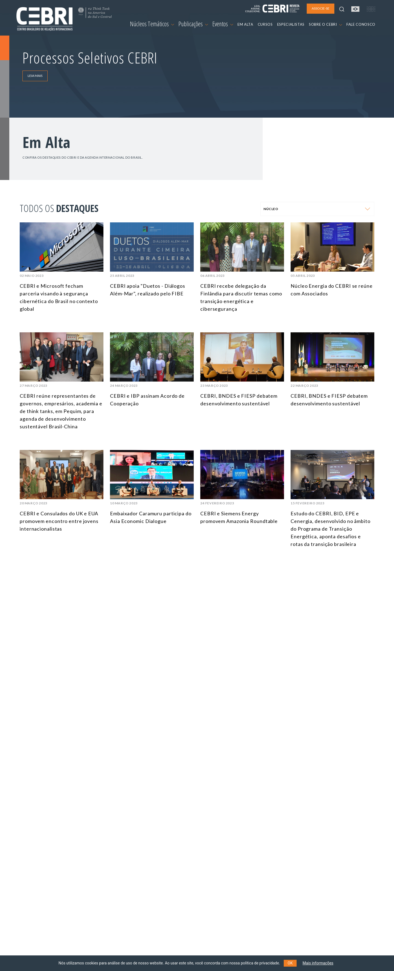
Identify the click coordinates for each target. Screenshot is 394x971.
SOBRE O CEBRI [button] (325, 24)
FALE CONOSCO (360, 24)
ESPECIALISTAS (291, 24)
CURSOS (265, 24)
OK (290, 963)
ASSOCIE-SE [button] (320, 8)
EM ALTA (245, 24)
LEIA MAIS (35, 76)
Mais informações (318, 963)
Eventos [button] (222, 23)
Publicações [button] (193, 23)
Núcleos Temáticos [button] (152, 23)
